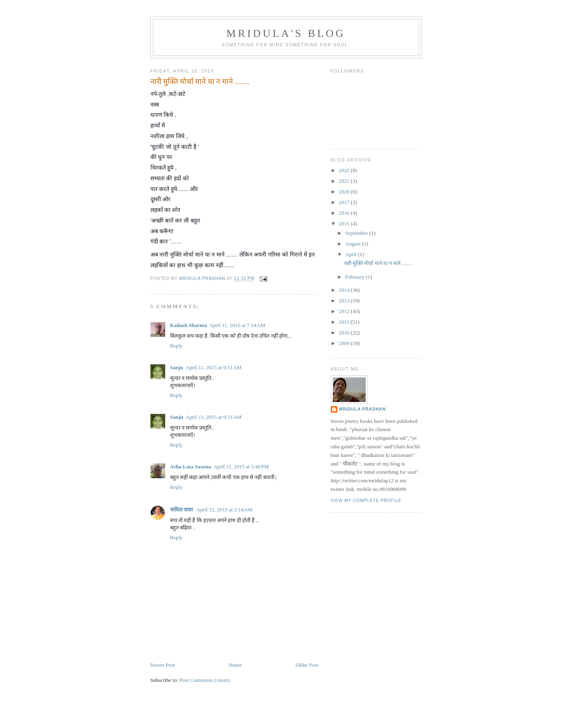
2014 (345, 290)
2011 (345, 322)
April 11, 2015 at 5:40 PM (241, 466)
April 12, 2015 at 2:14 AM (224, 509)
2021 (345, 181)
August (353, 244)
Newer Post (162, 665)
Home (235, 665)
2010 (345, 332)
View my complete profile (366, 500)
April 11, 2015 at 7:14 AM (237, 325)
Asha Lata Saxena (190, 466)
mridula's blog (286, 33)
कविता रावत (182, 509)
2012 (345, 311)
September (357, 233)
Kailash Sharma (188, 325)
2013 (345, 301)
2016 (345, 213)
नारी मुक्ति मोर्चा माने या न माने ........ (378, 263)
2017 (345, 202)
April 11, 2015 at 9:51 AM (214, 367)
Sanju (177, 367)
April (351, 254)
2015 (345, 223)
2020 (345, 192)
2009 (345, 343)
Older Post (307, 665)
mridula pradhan (362, 409)
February (355, 277)
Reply (176, 346)
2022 (345, 170)
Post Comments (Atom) (205, 680)
